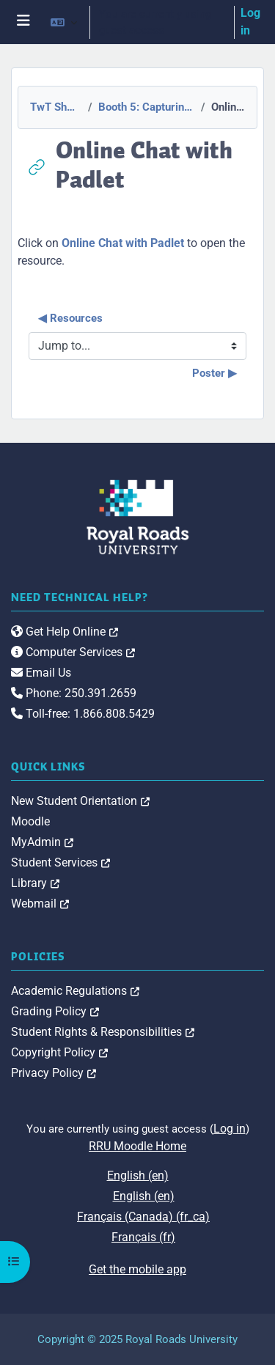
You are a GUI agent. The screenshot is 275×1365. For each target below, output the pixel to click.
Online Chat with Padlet (123, 243)
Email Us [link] (41, 673)
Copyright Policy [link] (59, 1052)
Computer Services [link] (73, 652)
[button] (64, 22)
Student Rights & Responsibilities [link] (102, 1032)
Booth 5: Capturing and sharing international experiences (145, 107)
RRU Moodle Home (137, 1146)
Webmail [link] (40, 903)
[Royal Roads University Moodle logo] (138, 516)
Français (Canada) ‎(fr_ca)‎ (143, 1217)
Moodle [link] (30, 821)
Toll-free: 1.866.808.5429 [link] (83, 714)
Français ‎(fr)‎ (143, 1237)
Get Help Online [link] (64, 632)
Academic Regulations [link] (75, 991)
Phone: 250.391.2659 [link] (73, 693)
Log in (250, 21)
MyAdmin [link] (42, 842)
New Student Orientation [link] (80, 801)
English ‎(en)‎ (138, 1175)
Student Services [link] (60, 862)
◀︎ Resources (70, 318)
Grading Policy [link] (55, 1011)
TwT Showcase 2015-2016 (54, 107)
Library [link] (35, 883)
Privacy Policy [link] (53, 1073)
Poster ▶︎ (214, 373)
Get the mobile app (137, 1269)
